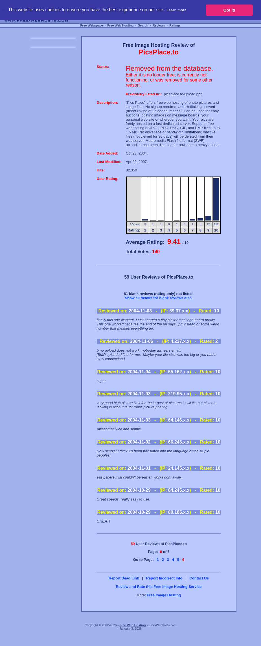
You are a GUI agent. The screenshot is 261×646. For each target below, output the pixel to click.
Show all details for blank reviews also (158, 298)
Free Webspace (91, 25)
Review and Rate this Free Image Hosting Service (158, 587)
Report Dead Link (124, 578)
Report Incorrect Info (164, 578)
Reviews (159, 25)
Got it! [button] (229, 10)
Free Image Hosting (164, 595)
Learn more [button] (176, 10)
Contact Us (199, 578)
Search (143, 25)
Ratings (174, 25)
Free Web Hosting (120, 25)
